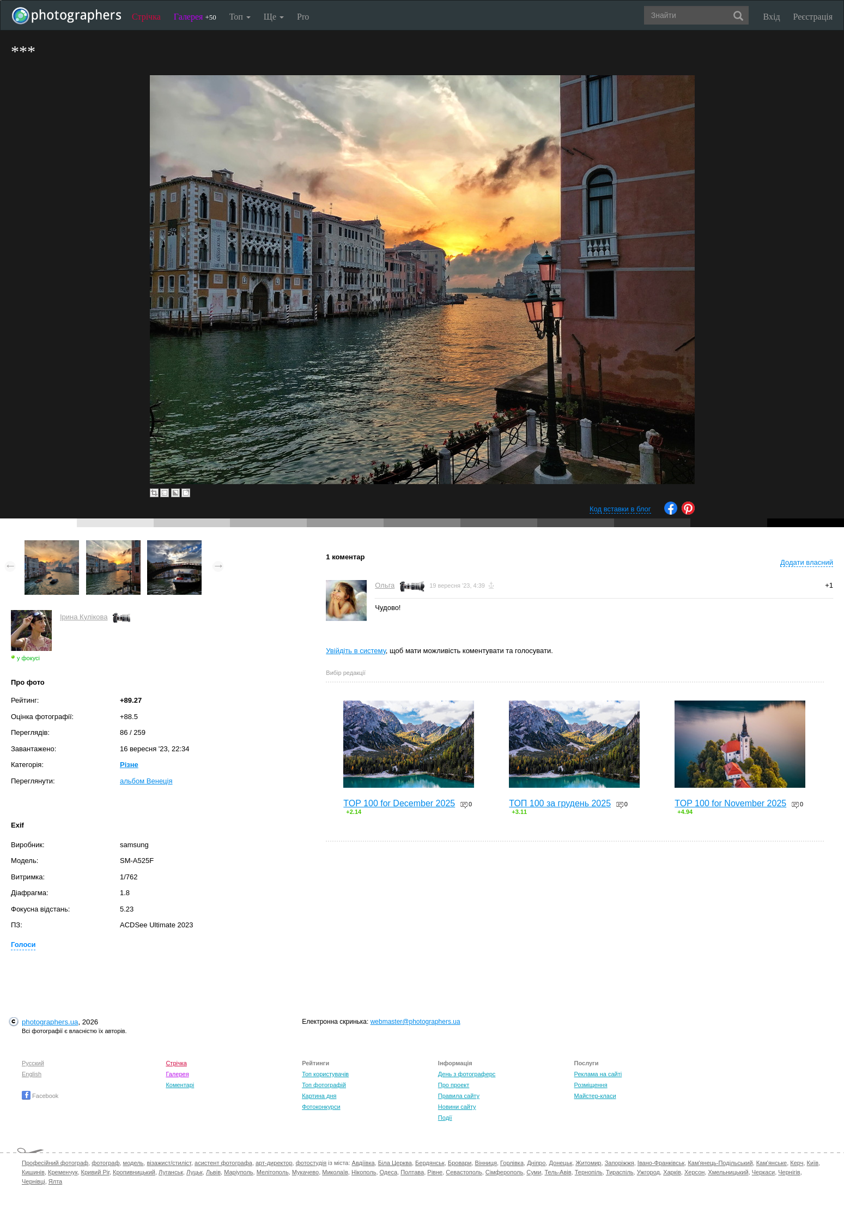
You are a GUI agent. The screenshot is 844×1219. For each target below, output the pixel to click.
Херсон (694, 1172)
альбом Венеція (146, 781)
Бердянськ (430, 1163)
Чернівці (33, 1181)
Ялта (55, 1181)
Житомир (588, 1163)
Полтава (412, 1172)
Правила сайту (458, 1096)
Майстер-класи (595, 1096)
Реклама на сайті (598, 1074)
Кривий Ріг (95, 1172)
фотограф (105, 1163)
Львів (213, 1172)
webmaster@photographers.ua (415, 1021)
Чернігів (789, 1172)
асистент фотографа (223, 1163)
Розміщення (591, 1085)
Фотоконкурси (321, 1106)
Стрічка (146, 16)
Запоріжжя (619, 1163)
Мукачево (305, 1172)
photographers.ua (50, 1022)
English (31, 1074)
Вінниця (486, 1163)
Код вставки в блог (620, 509)
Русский (33, 1063)
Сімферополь (504, 1172)
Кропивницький (134, 1172)
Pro (303, 16)
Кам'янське (771, 1163)
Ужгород (648, 1172)
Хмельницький (728, 1172)
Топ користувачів (325, 1074)
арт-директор (274, 1163)
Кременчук (62, 1172)
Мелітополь (273, 1172)
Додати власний (806, 562)
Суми (533, 1172)
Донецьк (560, 1163)
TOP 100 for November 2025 (730, 803)
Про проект (453, 1085)
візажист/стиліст (169, 1163)
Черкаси (763, 1172)
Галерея (195, 16)
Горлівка (512, 1163)
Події (445, 1117)
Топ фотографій (324, 1085)
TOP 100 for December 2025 (399, 803)
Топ (240, 16)
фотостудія (311, 1163)
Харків (672, 1172)
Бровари (460, 1163)
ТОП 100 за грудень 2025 (560, 803)
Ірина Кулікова (83, 617)
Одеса (388, 1172)
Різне (129, 765)
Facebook (40, 1096)
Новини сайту (457, 1106)
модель (133, 1163)
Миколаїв (335, 1172)
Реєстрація (813, 16)
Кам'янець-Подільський (720, 1163)
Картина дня (319, 1096)
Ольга (384, 585)
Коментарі (180, 1085)
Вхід (771, 16)
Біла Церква (395, 1163)
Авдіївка (363, 1163)
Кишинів (33, 1172)
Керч (796, 1163)
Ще (274, 16)
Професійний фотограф (55, 1163)
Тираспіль (620, 1172)
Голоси (23, 944)
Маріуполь (238, 1172)
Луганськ (171, 1172)
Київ (812, 1163)
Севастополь (464, 1172)
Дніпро (536, 1163)
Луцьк (194, 1172)
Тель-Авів (557, 1172)
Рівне (434, 1172)
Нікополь (363, 1172)
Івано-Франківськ (660, 1163)
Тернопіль (589, 1172)
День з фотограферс (467, 1074)
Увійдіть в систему (356, 651)
